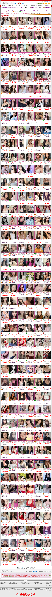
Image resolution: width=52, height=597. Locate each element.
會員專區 (18, 5)
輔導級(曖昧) (16, 11)
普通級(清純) (23, 11)
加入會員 (26, 5)
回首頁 (3, 5)
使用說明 (33, 5)
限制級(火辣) (10, 11)
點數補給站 (10, 5)
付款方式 (40, 5)
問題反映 (47, 5)
